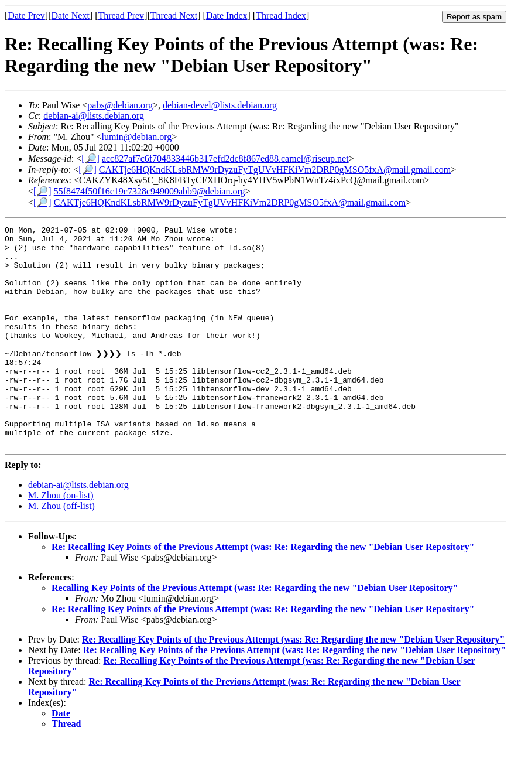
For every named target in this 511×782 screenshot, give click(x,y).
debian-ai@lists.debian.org (93, 116)
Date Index (227, 16)
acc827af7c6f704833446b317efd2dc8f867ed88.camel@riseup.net (225, 158)
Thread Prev (121, 16)
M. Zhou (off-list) (61, 549)
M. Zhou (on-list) (61, 539)
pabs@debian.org (120, 105)
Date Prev (26, 16)
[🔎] (90, 158)
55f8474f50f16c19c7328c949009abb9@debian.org (149, 191)
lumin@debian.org (137, 137)
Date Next (71, 16)
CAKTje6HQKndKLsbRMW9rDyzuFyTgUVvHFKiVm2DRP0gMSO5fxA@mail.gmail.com (275, 170)
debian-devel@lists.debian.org (220, 105)
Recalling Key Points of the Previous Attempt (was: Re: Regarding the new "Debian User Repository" (255, 631)
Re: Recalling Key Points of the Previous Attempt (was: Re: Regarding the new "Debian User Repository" (263, 590)
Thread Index (281, 16)
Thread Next (173, 16)
